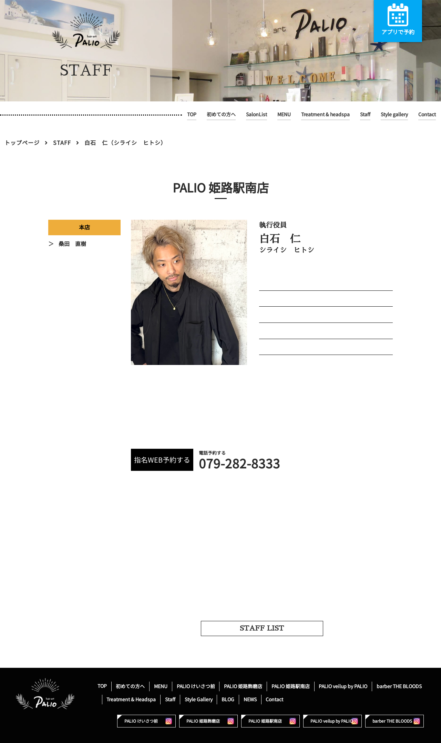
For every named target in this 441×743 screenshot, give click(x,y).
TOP (191, 114)
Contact (427, 114)
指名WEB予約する (162, 460)
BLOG (228, 699)
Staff (365, 114)
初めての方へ (221, 114)
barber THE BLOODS (399, 686)
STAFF (62, 143)
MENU (284, 114)
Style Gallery (199, 699)
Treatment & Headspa (131, 699)
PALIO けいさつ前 (196, 686)
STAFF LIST (262, 628)
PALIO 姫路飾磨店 (243, 686)
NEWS (250, 699)
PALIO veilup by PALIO (343, 686)
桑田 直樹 (72, 244)
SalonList (256, 114)
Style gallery (394, 114)
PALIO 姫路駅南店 (290, 686)
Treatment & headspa (325, 114)
